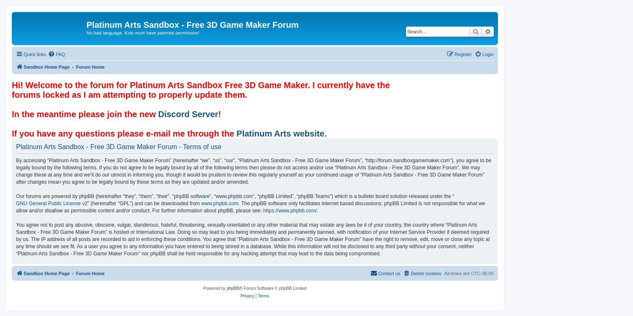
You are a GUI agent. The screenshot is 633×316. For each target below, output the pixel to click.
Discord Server (188, 114)
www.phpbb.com (219, 203)
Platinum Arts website (280, 133)
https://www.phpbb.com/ (290, 211)
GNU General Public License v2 (51, 203)
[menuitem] (56, 54)
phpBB (233, 288)
